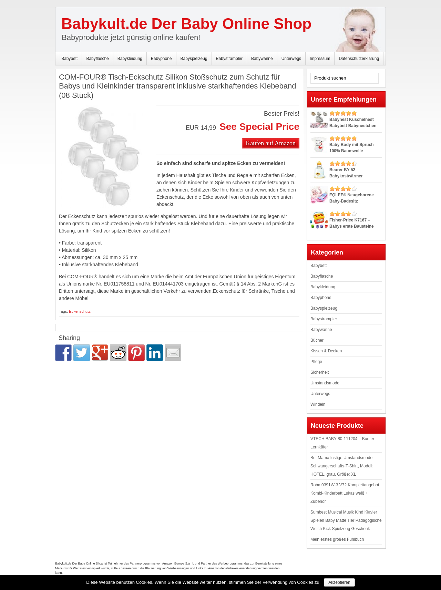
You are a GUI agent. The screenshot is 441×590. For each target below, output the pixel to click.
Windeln (317, 404)
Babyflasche (97, 58)
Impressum (320, 58)
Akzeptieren (339, 582)
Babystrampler (229, 58)
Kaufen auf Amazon (271, 142)
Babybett (69, 58)
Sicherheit (319, 372)
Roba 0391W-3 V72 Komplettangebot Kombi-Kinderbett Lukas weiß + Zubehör (344, 493)
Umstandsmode (324, 383)
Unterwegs (291, 58)
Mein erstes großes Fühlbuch (337, 539)
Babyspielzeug (194, 58)
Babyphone (161, 58)
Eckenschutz (79, 311)
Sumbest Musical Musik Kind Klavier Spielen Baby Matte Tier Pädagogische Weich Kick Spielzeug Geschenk (346, 520)
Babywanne (262, 58)
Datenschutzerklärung (359, 58)
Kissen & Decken (326, 351)
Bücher (317, 340)
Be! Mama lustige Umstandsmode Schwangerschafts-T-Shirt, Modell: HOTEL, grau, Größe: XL (341, 466)
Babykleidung (129, 58)
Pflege (316, 361)
